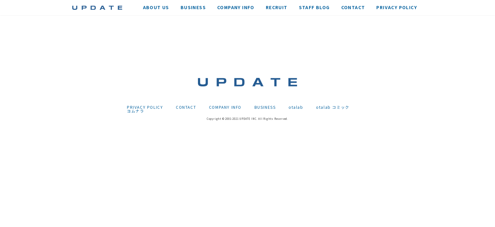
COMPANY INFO (225, 107)
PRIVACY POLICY (145, 107)
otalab (296, 107)
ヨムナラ (135, 111)
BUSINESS (265, 107)
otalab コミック (332, 107)
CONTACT (186, 107)
